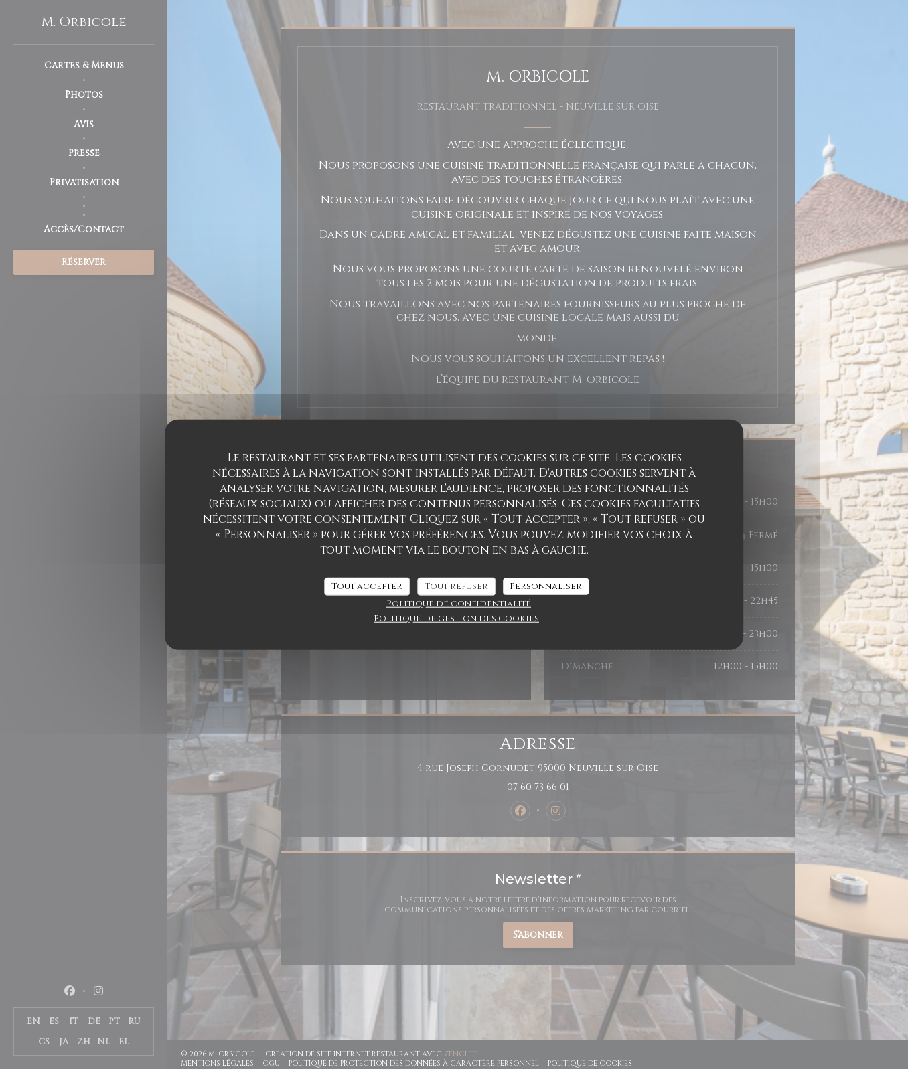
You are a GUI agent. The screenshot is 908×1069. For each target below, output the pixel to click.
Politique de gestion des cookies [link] (456, 618)
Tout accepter (366, 586)
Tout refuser (456, 586)
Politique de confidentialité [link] (458, 604)
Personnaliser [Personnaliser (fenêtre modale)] (546, 586)
